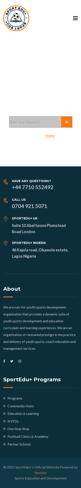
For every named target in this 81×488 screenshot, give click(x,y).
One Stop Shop (18, 429)
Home (50, 136)
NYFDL (13, 421)
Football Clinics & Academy (28, 436)
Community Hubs (21, 406)
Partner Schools (19, 444)
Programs (15, 398)
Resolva (40, 473)
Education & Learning (23, 413)
